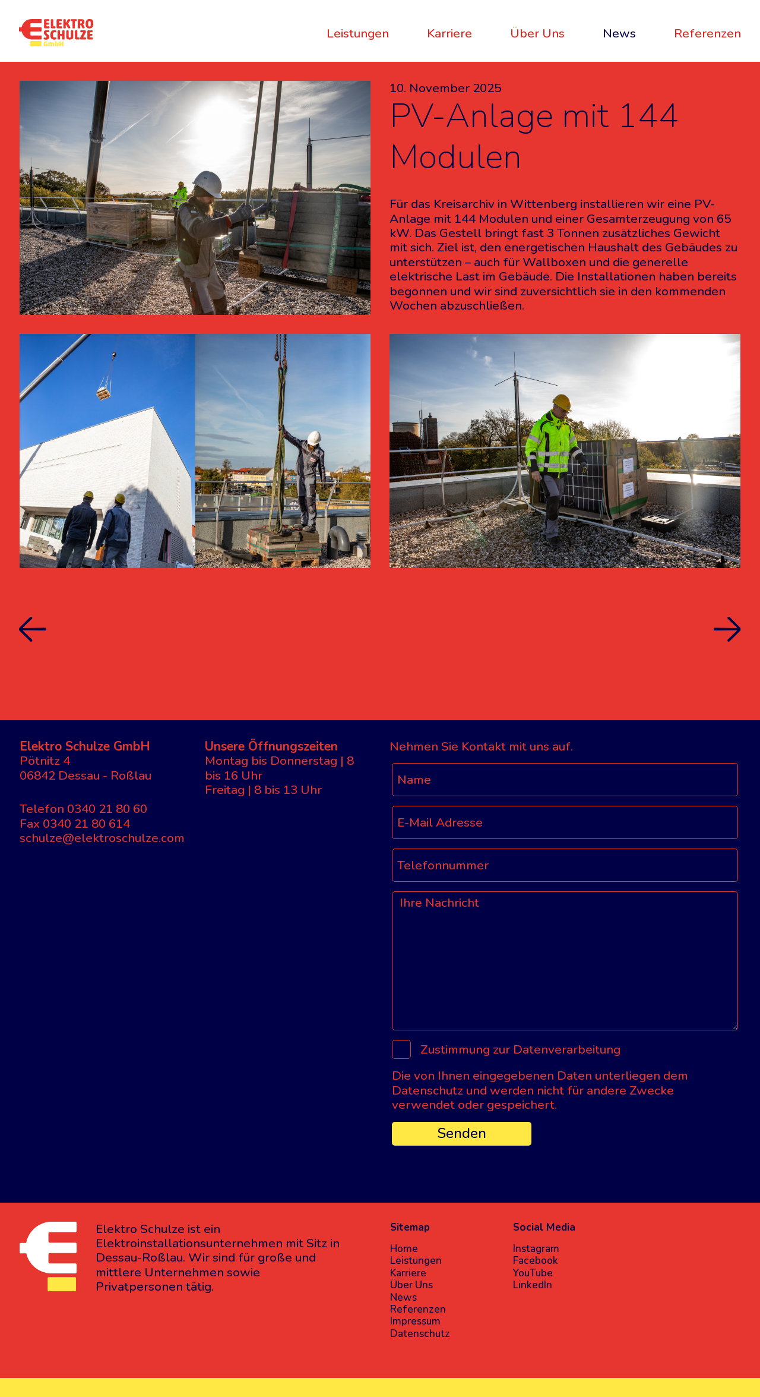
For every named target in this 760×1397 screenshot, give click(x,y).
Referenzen (707, 33)
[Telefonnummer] (565, 865)
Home (404, 1249)
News (619, 33)
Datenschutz (420, 1334)
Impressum (415, 1321)
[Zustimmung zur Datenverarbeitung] (401, 1049)
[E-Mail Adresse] (565, 822)
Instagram (536, 1249)
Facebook (535, 1261)
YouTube (533, 1273)
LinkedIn (532, 1285)
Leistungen (358, 33)
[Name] (565, 779)
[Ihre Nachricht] (565, 960)
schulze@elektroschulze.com (102, 838)
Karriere (449, 33)
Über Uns (537, 33)
